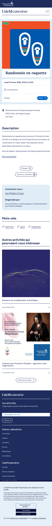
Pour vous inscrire (9, 156)
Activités (5, 467)
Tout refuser (26, 510)
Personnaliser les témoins (27, 506)
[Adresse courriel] (26, 414)
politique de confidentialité (18, 518)
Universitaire (6, 434)
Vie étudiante (6, 456)
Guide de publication (8, 476)
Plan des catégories (8, 472)
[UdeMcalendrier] (15, 11)
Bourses (4, 447)
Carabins (5, 438)
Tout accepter (26, 514)
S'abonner (7, 420)
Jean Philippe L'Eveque (14, 193)
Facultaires (5, 442)
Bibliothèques (6, 451)
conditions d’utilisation (39, 518)
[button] (47, 11)
